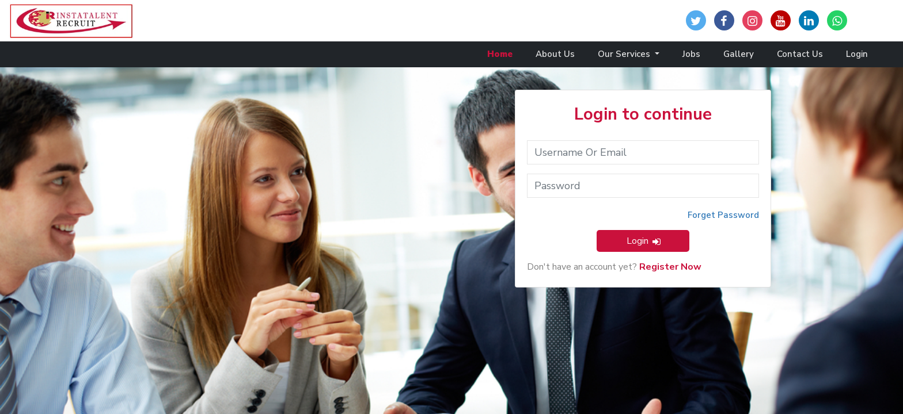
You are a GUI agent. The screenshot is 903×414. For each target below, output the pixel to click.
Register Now (670, 266)
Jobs (691, 54)
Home (500, 54)
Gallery (738, 54)
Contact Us (800, 54)
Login (857, 54)
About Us (555, 54)
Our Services (625, 54)
